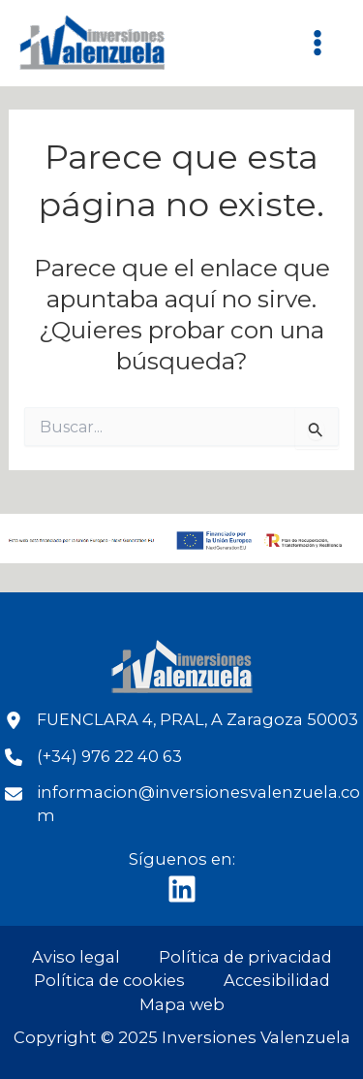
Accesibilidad (277, 980)
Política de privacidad (245, 957)
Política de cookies (109, 980)
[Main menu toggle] (317, 43)
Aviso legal (76, 957)
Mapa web (182, 1004)
